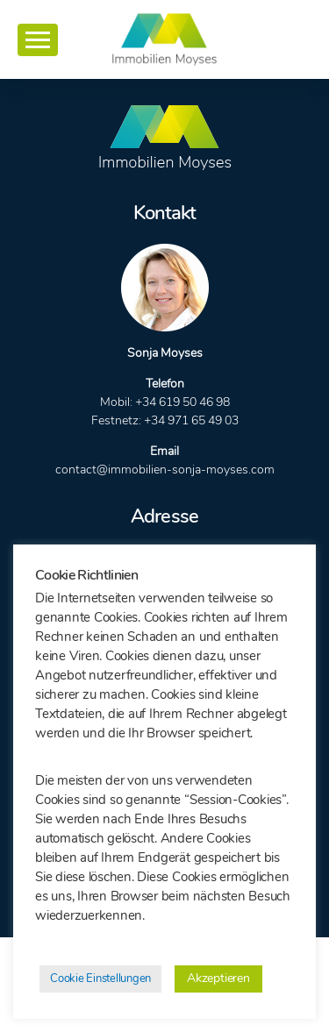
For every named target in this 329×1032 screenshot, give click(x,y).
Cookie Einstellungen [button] (100, 978)
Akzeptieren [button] (218, 978)
